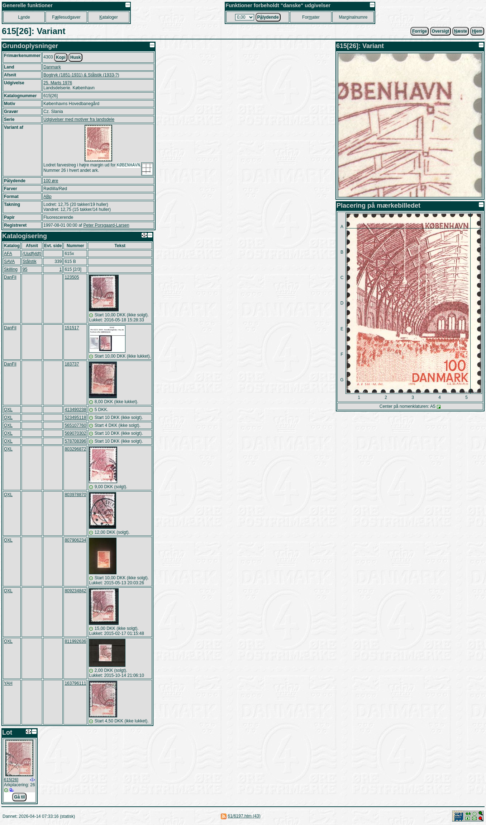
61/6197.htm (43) (244, 816)
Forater (311, 17)
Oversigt (440, 31)
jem (477, 31)
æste (460, 31)
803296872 (75, 449)
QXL (8, 409)
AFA (8, 253)
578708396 (75, 441)
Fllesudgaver (66, 17)
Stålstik (30, 261)
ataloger (108, 17)
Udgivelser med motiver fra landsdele (78, 119)
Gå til (19, 797)
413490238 (75, 409)
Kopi (61, 57)
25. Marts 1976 (57, 82)
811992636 (75, 641)
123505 (72, 277)
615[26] (11, 779)
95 (25, 269)
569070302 (75, 433)
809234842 (75, 590)
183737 (72, 364)
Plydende (268, 17)
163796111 (75, 683)
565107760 (75, 425)
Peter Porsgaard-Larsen (106, 225)
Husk (75, 57)
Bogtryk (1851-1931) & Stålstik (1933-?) (81, 74)
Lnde (24, 17)
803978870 (75, 494)
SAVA (9, 261)
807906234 (75, 540)
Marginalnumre (353, 17)
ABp (47, 196)
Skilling (11, 269)
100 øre (50, 180)
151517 (72, 327)
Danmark (52, 67)
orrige (419, 31)
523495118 (75, 417)
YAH (8, 683)
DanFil (10, 277)
